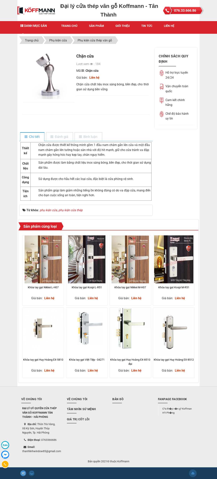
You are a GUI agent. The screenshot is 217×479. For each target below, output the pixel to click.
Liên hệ (169, 26)
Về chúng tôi (77, 399)
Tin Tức (146, 26)
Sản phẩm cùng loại (40, 226)
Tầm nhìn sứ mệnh (81, 409)
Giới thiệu (122, 26)
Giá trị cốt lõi (78, 419)
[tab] (32, 137)
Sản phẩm (96, 26)
